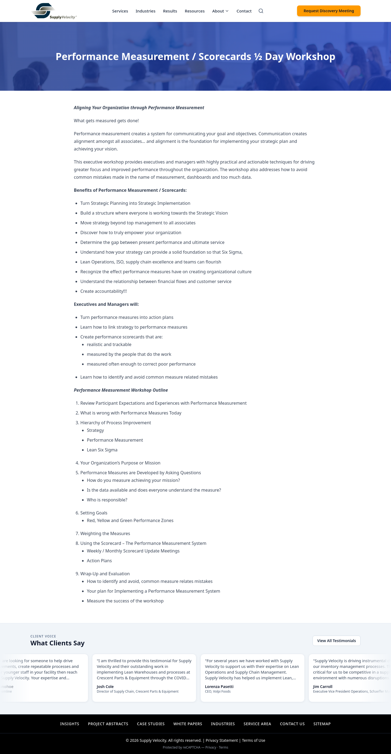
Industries (146, 11)
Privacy (210, 747)
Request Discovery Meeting (329, 10)
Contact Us (292, 723)
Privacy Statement (222, 740)
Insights (69, 723)
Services (120, 11)
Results (170, 11)
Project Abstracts (108, 723)
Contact (244, 11)
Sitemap (322, 723)
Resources (194, 11)
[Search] (261, 11)
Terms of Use (253, 740)
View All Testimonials (336, 640)
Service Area (257, 723)
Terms (223, 747)
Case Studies (151, 723)
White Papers (188, 723)
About (220, 11)
